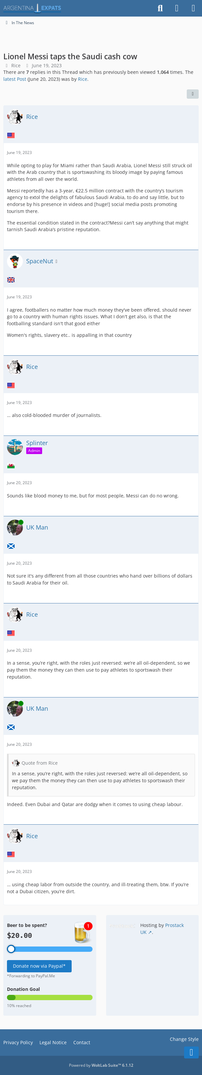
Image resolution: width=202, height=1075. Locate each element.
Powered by (101, 1065)
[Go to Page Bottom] (191, 1052)
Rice (16, 65)
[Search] (160, 8)
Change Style (184, 1039)
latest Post (14, 79)
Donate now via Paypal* (39, 966)
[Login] (176, 8)
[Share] (193, 94)
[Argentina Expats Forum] (32, 8)
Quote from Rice (40, 763)
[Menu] (193, 8)
